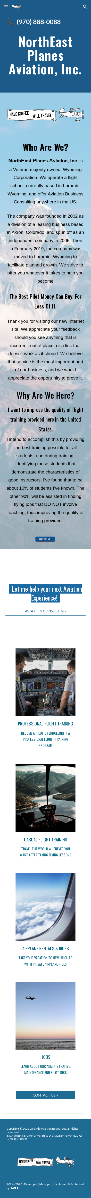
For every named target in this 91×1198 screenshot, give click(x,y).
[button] (6, 6)
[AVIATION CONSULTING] (45, 611)
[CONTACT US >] (45, 1095)
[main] (46, 22)
